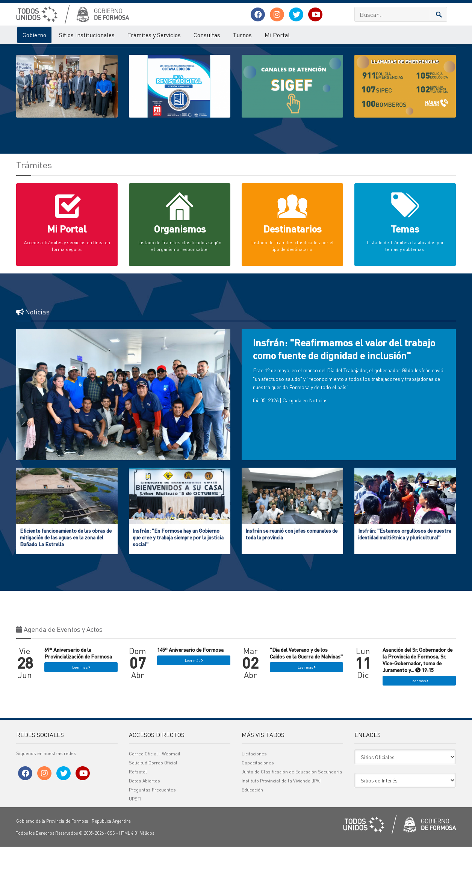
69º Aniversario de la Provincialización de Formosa (78, 697)
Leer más (81, 711)
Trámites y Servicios (154, 35)
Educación (252, 834)
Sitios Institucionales (87, 35)
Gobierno (34, 35)
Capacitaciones (258, 807)
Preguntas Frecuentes (152, 834)
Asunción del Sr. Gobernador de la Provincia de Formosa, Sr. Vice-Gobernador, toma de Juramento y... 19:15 (417, 704)
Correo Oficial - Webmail (154, 798)
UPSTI (135, 843)
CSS (111, 877)
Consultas (207, 35)
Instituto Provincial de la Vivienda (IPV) (281, 825)
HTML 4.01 (129, 877)
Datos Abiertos (144, 825)
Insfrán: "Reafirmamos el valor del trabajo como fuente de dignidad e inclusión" (344, 393)
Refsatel (138, 816)
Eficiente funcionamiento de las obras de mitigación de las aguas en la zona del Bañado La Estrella (66, 581)
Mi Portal (277, 35)
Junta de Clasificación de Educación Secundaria (292, 816)
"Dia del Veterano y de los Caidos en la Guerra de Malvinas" (306, 697)
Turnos (242, 35)
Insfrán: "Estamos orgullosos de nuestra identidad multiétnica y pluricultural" (404, 578)
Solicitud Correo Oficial (153, 807)
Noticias (318, 444)
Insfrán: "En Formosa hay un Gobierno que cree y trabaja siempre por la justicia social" (178, 581)
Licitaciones (254, 798)
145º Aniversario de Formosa (190, 693)
